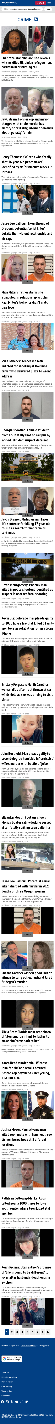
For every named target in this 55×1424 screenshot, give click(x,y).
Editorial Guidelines (9, 1377)
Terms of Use (6, 1391)
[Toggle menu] (51, 3)
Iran (48, 9)
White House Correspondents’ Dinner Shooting (22, 9)
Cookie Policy (6, 1386)
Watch (41, 3)
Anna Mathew (10, 841)
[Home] (9, 2)
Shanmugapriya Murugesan (16, 72)
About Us (5, 1373)
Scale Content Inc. (28, 1346)
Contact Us (5, 1396)
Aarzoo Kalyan (10, 137)
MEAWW (5, 1346)
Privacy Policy (7, 1382)
